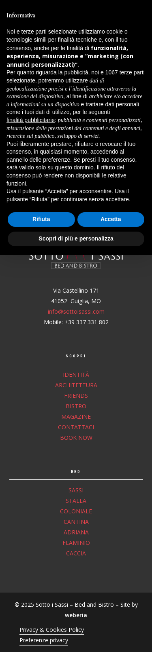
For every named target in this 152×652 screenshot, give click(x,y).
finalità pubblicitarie (30, 517)
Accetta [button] (111, 616)
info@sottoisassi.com (76, 311)
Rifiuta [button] (41, 616)
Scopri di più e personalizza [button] (76, 635)
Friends (76, 395)
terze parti (132, 469)
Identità (76, 374)
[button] (140, 15)
